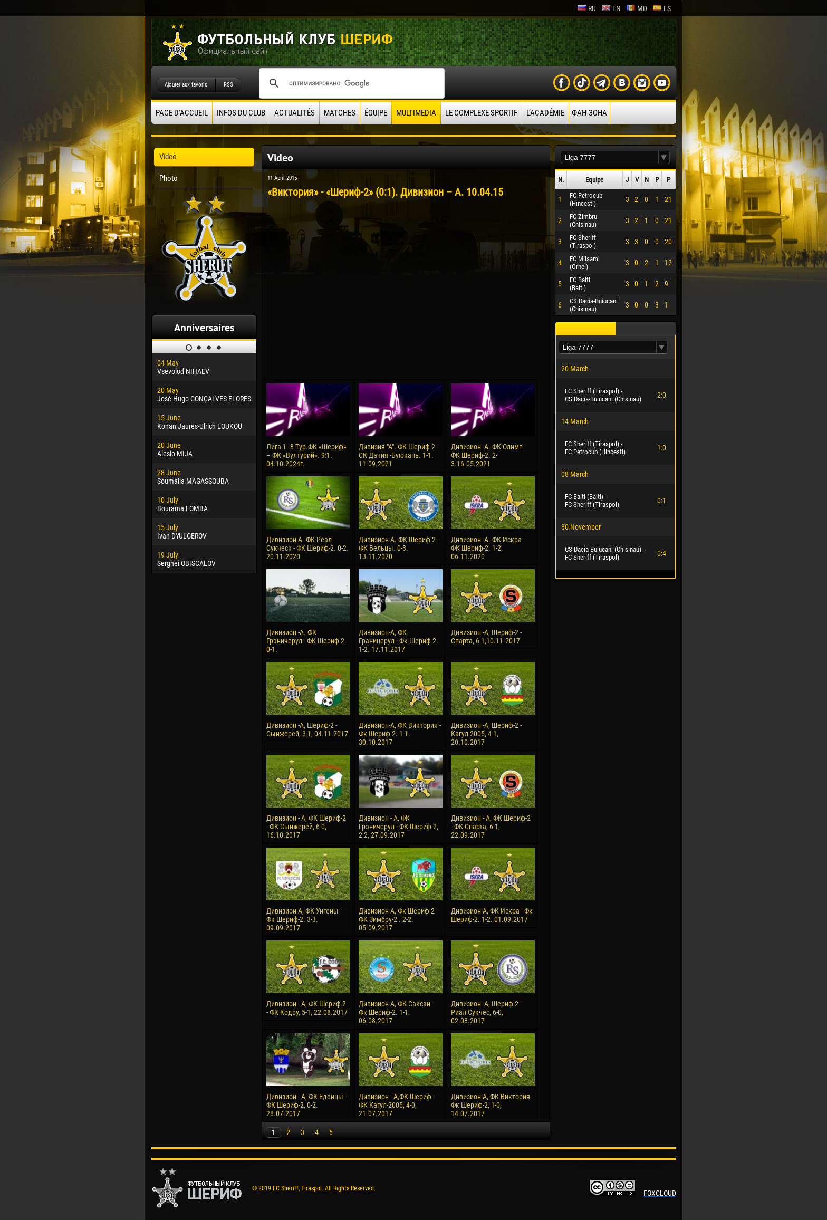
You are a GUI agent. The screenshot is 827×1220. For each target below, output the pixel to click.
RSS (228, 84)
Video (168, 156)
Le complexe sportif (481, 113)
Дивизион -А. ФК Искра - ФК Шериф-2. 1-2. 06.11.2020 (488, 548)
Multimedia (416, 113)
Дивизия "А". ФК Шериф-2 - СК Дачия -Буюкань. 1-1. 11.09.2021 (398, 455)
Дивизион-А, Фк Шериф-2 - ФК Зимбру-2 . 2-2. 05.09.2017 (398, 919)
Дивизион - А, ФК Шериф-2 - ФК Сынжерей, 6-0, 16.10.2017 (306, 826)
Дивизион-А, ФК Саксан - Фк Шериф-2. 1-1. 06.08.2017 (396, 1012)
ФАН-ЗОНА (589, 113)
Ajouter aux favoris (186, 84)
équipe (375, 113)
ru (586, 8)
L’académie (545, 113)
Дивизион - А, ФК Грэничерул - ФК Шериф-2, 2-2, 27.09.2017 (398, 826)
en (611, 8)
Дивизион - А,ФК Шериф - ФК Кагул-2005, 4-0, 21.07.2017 (397, 1105)
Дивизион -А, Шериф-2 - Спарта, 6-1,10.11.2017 (486, 636)
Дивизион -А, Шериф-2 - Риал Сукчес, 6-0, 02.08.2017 (486, 1012)
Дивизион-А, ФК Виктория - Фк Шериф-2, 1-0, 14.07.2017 (492, 1105)
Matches (339, 113)
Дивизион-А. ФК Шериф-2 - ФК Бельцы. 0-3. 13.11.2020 (399, 548)
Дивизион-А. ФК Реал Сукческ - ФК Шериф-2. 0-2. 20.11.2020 (307, 548)
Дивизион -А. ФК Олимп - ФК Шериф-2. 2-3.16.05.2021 (488, 455)
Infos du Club (241, 113)
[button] (664, 157)
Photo (168, 178)
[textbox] (610, 157)
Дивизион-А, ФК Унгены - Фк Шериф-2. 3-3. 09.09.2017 (304, 919)
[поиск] (350, 83)
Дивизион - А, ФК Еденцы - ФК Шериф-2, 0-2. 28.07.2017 (306, 1105)
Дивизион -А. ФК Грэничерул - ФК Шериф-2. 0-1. (306, 641)
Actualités (294, 113)
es (661, 8)
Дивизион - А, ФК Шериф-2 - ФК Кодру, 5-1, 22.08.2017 (307, 1008)
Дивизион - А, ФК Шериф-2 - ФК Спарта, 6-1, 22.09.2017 (491, 826)
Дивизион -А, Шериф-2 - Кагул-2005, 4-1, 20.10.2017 (486, 733)
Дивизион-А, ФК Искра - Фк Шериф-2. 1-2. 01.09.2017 (492, 915)
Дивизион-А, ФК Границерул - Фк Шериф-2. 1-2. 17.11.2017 (398, 641)
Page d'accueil (182, 113)
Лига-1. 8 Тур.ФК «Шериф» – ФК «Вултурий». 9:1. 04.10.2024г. (306, 455)
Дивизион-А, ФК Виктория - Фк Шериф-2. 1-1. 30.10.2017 (400, 733)
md (636, 8)
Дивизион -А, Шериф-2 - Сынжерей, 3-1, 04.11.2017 (307, 729)
